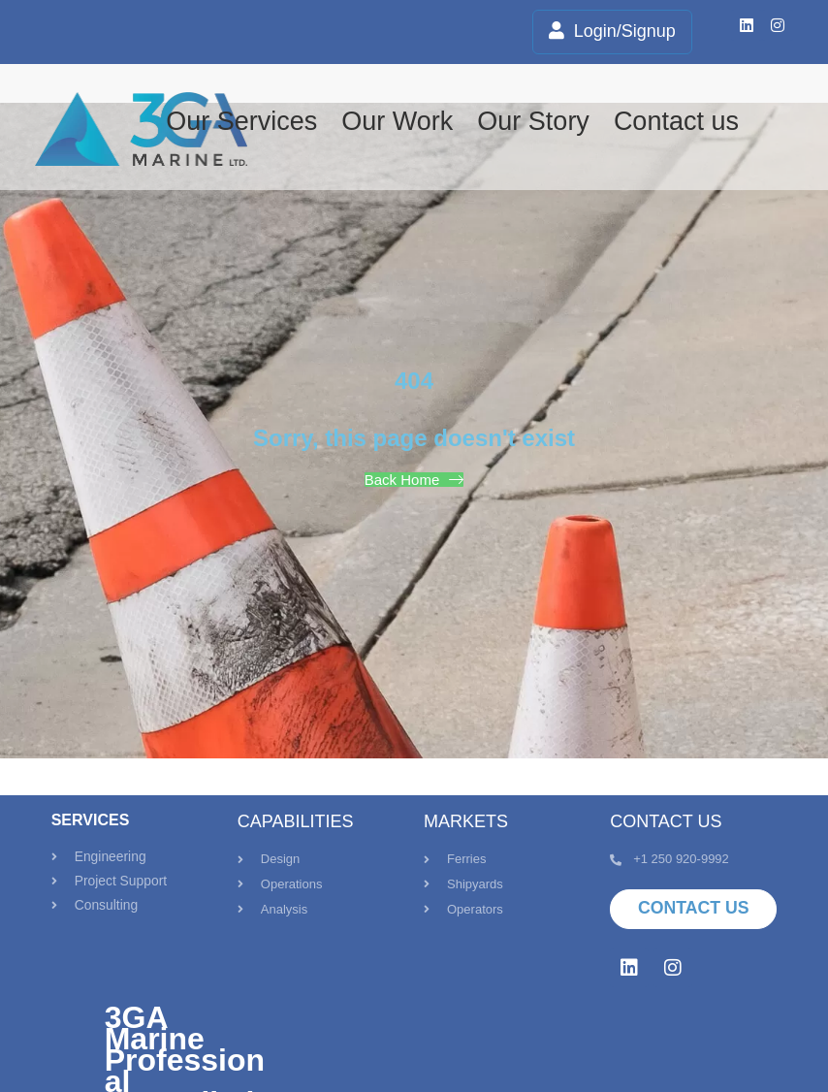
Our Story (533, 121)
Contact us (676, 121)
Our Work (397, 121)
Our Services (241, 121)
